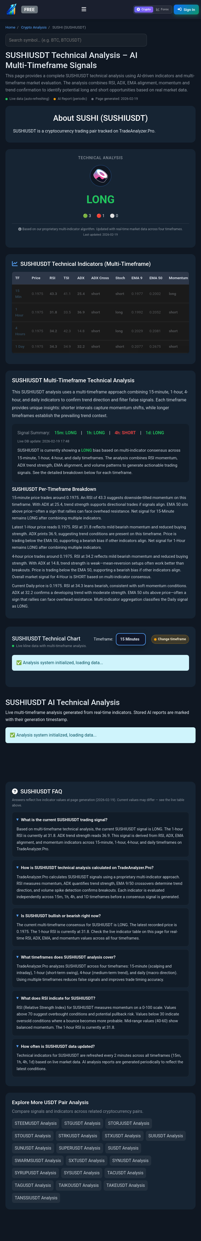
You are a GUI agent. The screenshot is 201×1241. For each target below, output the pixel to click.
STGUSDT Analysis (82, 1123)
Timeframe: (103, 639)
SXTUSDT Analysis (86, 1160)
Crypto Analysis (34, 27)
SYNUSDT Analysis (130, 1160)
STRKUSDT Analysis (77, 1135)
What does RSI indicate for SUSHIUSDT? (58, 998)
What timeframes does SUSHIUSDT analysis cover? (68, 957)
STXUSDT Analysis (123, 1135)
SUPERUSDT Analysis (79, 1148)
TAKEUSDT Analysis (125, 1185)
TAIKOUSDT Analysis (78, 1185)
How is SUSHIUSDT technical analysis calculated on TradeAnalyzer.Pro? (87, 867)
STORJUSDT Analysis (128, 1123)
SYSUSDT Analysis (82, 1172)
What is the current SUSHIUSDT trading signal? (64, 819)
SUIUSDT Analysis (166, 1135)
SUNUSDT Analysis (33, 1148)
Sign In (186, 9)
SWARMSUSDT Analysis (38, 1160)
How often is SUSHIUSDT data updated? (58, 1046)
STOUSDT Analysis (33, 1135)
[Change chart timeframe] (131, 639)
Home (10, 27)
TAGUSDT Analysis (33, 1185)
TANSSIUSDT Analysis (36, 1197)
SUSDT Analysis (123, 1148)
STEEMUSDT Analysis (36, 1123)
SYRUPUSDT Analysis (35, 1172)
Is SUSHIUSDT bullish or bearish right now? (61, 915)
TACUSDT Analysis (125, 1172)
